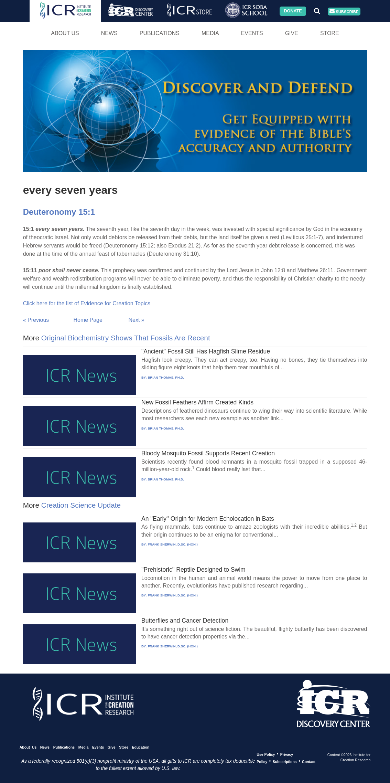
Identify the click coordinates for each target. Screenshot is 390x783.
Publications (160, 33)
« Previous (36, 320)
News (109, 33)
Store (329, 33)
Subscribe (343, 11)
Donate (293, 11)
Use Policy (266, 754)
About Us (65, 33)
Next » (136, 320)
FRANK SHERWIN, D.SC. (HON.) (172, 544)
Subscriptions (285, 761)
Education (140, 747)
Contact (308, 761)
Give (291, 33)
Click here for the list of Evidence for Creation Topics (87, 303)
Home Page (87, 320)
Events (252, 33)
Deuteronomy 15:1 (59, 211)
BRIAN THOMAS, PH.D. (166, 377)
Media (210, 33)
